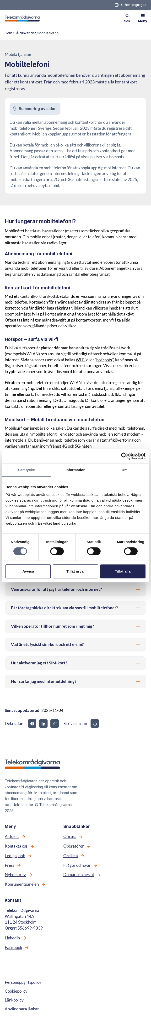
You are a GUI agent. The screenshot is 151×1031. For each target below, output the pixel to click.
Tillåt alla (122, 571)
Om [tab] (125, 470)
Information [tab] (75, 470)
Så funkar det (25, 33)
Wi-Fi (81, 359)
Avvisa (28, 571)
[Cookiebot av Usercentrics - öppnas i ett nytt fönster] (125, 456)
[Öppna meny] (142, 18)
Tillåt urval (75, 571)
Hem (8, 33)
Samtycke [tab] (26, 470)
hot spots (104, 359)
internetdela (16, 440)
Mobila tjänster (18, 54)
